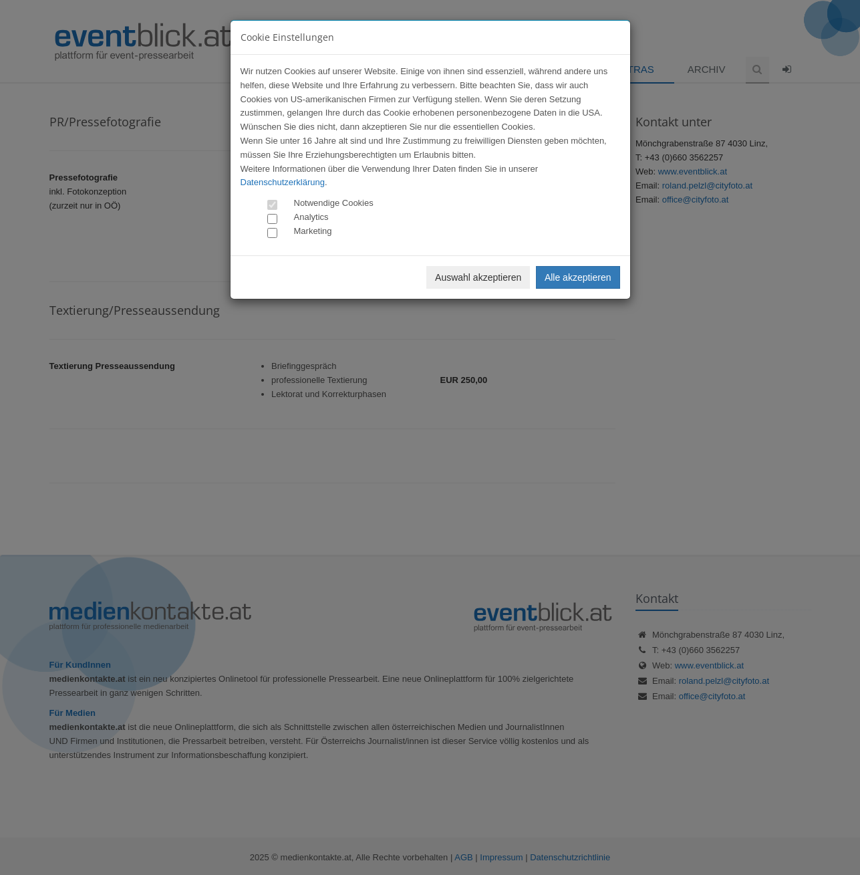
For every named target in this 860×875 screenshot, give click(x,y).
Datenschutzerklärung (283, 182)
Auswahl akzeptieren (478, 277)
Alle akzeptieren (578, 277)
